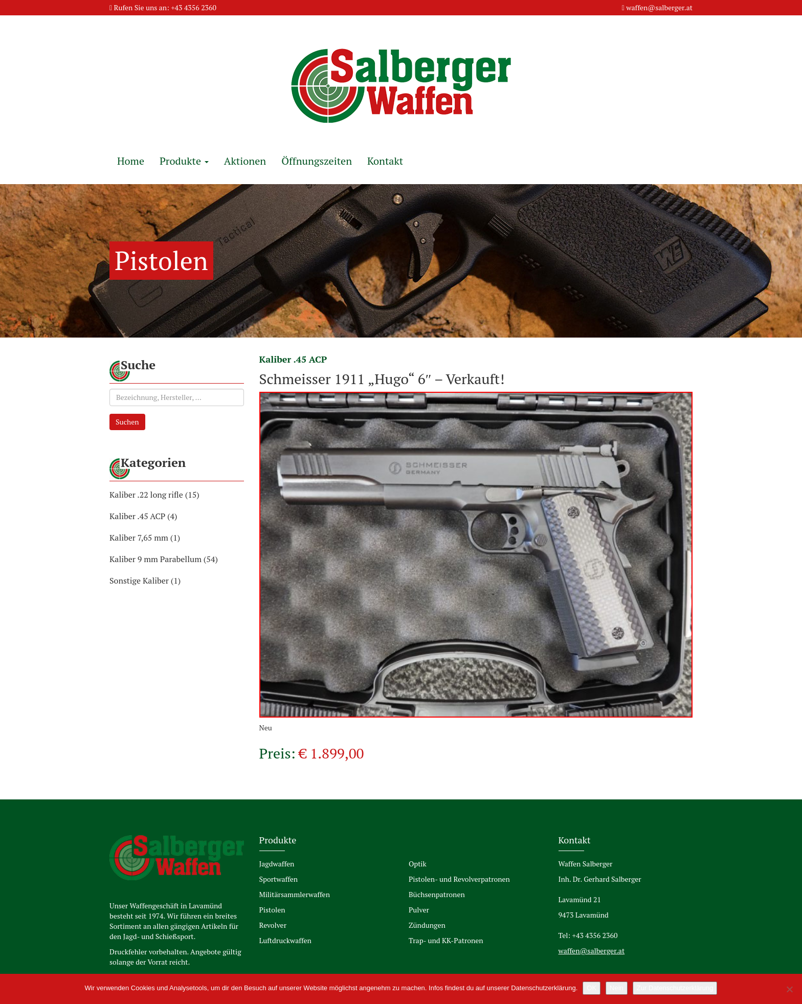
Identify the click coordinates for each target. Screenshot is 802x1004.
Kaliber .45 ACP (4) (143, 516)
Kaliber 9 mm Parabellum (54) (163, 559)
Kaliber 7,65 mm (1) (144, 537)
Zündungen (427, 925)
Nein (616, 988)
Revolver (273, 925)
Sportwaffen (278, 879)
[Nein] (789, 989)
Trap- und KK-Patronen (446, 940)
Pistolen (272, 909)
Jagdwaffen (277, 863)
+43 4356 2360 (193, 7)
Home (130, 161)
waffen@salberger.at (659, 7)
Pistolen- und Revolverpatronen (459, 879)
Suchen (127, 422)
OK (591, 988)
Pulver (419, 909)
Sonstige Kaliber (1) (145, 580)
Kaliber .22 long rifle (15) (154, 494)
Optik (418, 863)
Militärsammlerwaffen (294, 894)
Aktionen (245, 161)
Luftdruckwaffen (285, 940)
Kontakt (385, 161)
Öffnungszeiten (316, 161)
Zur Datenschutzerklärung (675, 988)
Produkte (184, 161)
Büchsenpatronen (437, 894)
